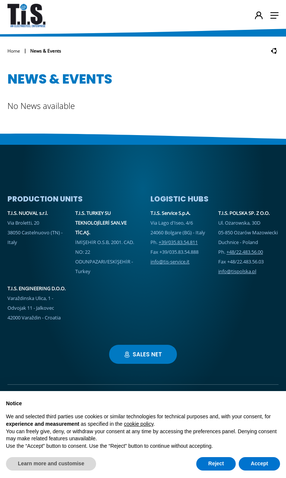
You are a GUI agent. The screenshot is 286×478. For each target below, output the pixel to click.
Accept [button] (259, 463)
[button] (274, 15)
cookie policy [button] (138, 424)
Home (13, 51)
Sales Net (143, 354)
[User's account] (259, 16)
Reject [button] (216, 463)
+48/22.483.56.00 (244, 252)
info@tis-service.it (170, 261)
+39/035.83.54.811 (178, 242)
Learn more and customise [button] (51, 463)
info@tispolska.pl (237, 271)
